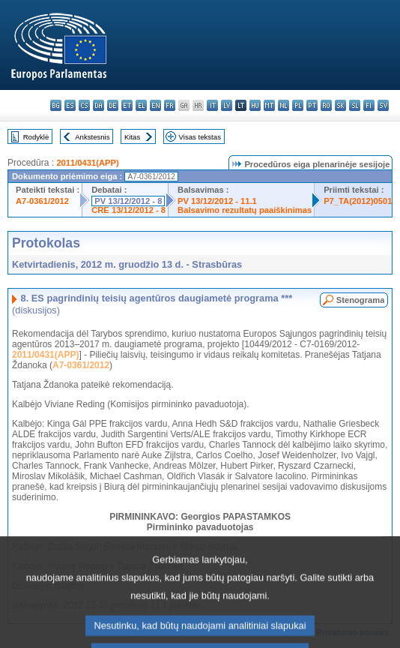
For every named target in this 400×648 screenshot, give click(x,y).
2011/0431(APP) (87, 162)
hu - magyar (255, 105)
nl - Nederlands (283, 105)
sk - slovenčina (340, 105)
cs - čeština (84, 105)
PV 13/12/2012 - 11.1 (217, 201)
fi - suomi (369, 105)
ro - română (326, 105)
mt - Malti (269, 105)
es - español (70, 105)
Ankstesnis (92, 137)
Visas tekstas (200, 137)
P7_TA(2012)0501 (358, 201)
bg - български (55, 105)
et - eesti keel (127, 105)
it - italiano (212, 105)
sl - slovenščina (354, 105)
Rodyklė (36, 137)
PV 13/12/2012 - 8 (128, 201)
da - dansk (98, 105)
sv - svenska (383, 105)
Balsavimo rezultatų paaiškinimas (245, 210)
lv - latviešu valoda (226, 105)
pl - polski (297, 105)
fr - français (169, 105)
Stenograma (360, 300)
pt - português (312, 105)
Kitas (132, 137)
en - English (155, 105)
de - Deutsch (112, 105)
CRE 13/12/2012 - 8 (128, 210)
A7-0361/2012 (42, 201)
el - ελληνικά (141, 105)
